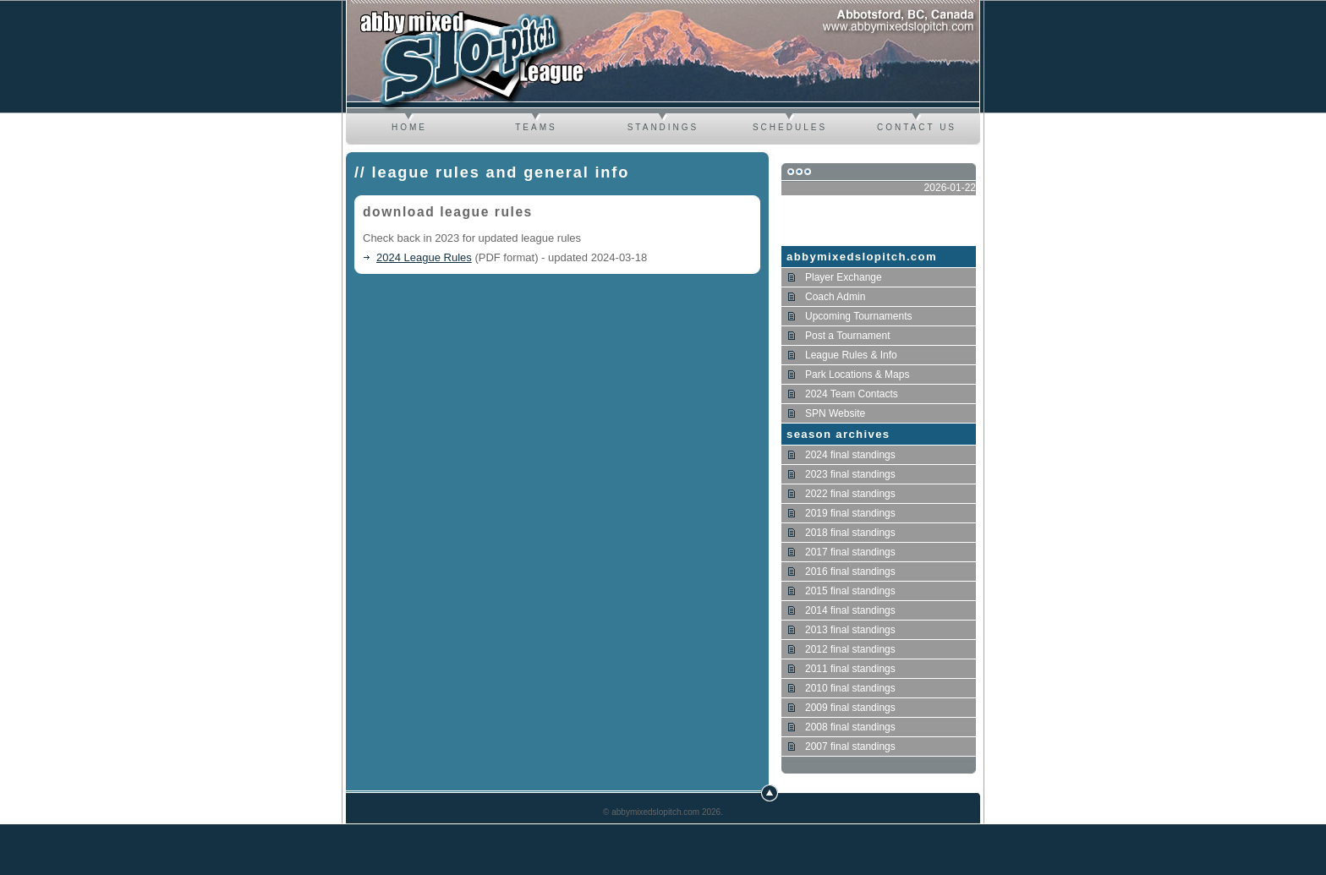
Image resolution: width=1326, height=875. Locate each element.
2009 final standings (850, 708)
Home (409, 127)
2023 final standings (850, 474)
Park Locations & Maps (857, 374)
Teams (535, 127)
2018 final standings (850, 533)
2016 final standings (850, 571)
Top (769, 793)
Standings (663, 127)
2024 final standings (850, 455)
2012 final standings (850, 649)
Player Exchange (843, 277)
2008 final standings (850, 727)
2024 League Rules (424, 257)
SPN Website (835, 413)
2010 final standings (850, 688)
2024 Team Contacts (851, 394)
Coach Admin (835, 297)
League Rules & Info (851, 355)
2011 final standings (850, 669)
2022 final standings (850, 494)
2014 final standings (850, 610)
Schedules (790, 127)
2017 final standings (850, 552)
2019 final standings (850, 513)
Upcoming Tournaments (858, 316)
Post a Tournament (847, 336)
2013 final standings (850, 630)
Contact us (916, 127)
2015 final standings (850, 591)
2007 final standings (850, 746)
